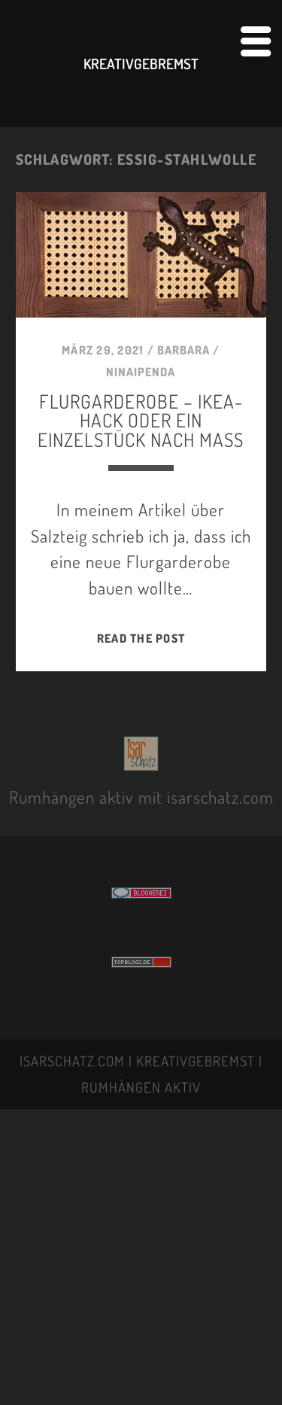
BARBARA (183, 349)
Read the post (141, 638)
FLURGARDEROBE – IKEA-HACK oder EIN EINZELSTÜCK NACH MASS (141, 420)
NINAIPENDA (140, 371)
